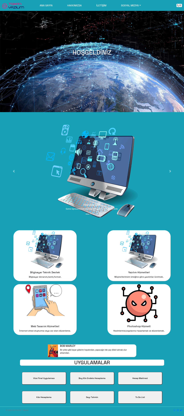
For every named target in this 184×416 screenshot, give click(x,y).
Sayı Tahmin (92, 397)
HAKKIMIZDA (74, 5)
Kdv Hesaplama (43, 397)
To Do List (140, 397)
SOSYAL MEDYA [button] (130, 5)
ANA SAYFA (47, 5)
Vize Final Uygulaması (44, 378)
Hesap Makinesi (140, 378)
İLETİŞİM (101, 5)
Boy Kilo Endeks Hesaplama (92, 378)
